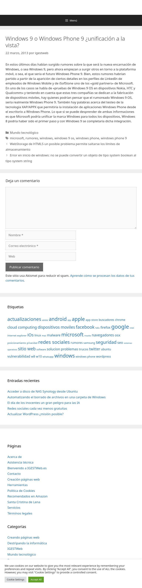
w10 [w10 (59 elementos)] (39, 356)
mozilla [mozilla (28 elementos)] (87, 335)
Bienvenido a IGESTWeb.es (27, 468)
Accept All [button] (36, 579)
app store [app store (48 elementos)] (92, 320)
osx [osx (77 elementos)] (117, 335)
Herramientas (17, 485)
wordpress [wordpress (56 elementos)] (103, 356)
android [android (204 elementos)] (58, 319)
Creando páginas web (23, 537)
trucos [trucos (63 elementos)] (83, 349)
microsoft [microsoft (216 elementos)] (72, 334)
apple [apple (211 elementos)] (78, 318)
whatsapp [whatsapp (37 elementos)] (48, 356)
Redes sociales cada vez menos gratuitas (37, 408)
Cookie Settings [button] (15, 579)
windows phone (87, 138)
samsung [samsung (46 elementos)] (89, 343)
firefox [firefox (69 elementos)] (105, 327)
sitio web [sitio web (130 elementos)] (27, 349)
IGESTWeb (15, 549)
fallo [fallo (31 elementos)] (97, 327)
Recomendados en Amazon (27, 496)
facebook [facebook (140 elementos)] (85, 327)
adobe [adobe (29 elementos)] (45, 320)
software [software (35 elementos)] (41, 349)
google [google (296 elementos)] (120, 326)
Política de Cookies (21, 491)
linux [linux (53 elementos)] (37, 335)
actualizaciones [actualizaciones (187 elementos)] (24, 319)
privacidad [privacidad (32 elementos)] (32, 342)
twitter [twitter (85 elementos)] (94, 348)
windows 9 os (64, 138)
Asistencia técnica (20, 462)
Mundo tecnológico (24, 132)
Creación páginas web (23, 479)
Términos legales (19, 513)
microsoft (17, 138)
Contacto (14, 473)
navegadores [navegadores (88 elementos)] (103, 335)
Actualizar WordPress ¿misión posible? (35, 414)
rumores (32, 138)
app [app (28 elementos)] (69, 320)
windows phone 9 (114, 138)
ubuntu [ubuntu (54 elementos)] (106, 349)
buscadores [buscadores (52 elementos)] (106, 320)
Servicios (13, 507)
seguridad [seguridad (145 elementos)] (106, 342)
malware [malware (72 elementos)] (53, 335)
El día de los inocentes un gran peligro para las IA (43, 403)
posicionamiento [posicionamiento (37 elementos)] (16, 343)
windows (46, 138)
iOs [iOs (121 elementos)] (30, 335)
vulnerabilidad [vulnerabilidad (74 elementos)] (18, 356)
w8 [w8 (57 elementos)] (33, 356)
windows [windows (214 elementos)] (64, 355)
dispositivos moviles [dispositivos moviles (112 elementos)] (56, 327)
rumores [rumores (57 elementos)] (77, 343)
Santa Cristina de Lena (23, 502)
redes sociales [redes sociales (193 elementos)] (54, 342)
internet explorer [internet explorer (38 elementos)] (17, 335)
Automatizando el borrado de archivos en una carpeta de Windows (56, 397)
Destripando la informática (27, 543)
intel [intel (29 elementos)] (132, 327)
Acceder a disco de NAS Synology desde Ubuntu (42, 391)
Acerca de (14, 457)
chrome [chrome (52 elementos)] (120, 320)
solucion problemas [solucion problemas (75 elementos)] (62, 349)
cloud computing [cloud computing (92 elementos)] (22, 327)
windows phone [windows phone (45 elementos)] (85, 356)
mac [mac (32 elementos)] (44, 335)
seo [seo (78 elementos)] (120, 342)
